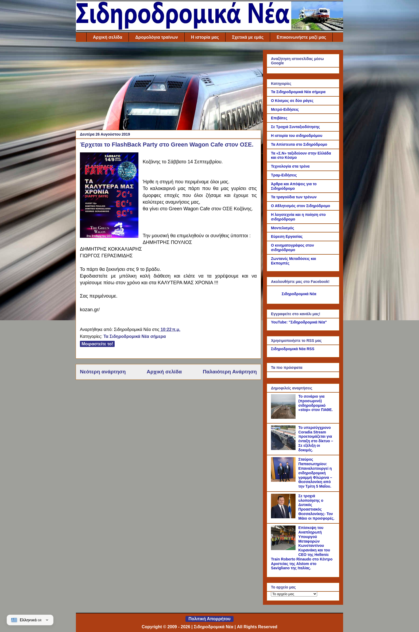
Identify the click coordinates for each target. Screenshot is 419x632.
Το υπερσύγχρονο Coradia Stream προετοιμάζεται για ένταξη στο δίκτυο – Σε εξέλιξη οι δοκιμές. (315, 438)
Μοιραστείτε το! (97, 344)
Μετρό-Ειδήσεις (285, 109)
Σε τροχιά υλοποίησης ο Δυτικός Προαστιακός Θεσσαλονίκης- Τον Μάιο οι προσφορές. (316, 507)
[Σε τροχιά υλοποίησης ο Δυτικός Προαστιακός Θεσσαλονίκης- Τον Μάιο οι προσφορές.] (284, 517)
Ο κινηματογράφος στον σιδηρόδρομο (292, 247)
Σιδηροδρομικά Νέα (299, 294)
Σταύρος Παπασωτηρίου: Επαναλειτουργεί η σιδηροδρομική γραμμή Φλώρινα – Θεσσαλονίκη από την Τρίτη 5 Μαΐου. (315, 472)
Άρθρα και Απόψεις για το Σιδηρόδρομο (294, 186)
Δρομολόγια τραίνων (156, 37)
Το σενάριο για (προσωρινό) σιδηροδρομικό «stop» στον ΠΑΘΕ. (315, 403)
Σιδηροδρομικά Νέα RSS (292, 349)
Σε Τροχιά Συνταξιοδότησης (295, 127)
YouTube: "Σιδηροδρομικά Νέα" (299, 322)
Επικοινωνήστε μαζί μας (301, 37)
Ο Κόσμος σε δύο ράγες (292, 100)
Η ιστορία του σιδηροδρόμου (296, 135)
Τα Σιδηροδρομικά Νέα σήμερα (134, 336)
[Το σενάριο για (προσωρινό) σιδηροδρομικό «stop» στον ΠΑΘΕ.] (284, 417)
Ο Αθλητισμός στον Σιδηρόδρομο (300, 206)
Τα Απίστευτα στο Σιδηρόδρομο (299, 144)
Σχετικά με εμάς (247, 37)
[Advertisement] (168, 87)
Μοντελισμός (282, 228)
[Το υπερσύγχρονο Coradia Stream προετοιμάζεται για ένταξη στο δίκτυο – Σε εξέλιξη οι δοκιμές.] (284, 449)
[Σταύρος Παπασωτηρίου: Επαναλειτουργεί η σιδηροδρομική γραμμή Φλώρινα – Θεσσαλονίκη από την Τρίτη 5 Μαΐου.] (284, 480)
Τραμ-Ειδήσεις (284, 175)
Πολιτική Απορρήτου (209, 619)
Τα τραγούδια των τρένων (294, 197)
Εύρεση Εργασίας (287, 236)
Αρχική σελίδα (107, 37)
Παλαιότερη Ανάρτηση (230, 371)
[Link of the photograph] (109, 195)
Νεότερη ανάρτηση (103, 371)
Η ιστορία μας (205, 37)
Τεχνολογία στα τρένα (290, 166)
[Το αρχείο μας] (294, 594)
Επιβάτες (279, 118)
